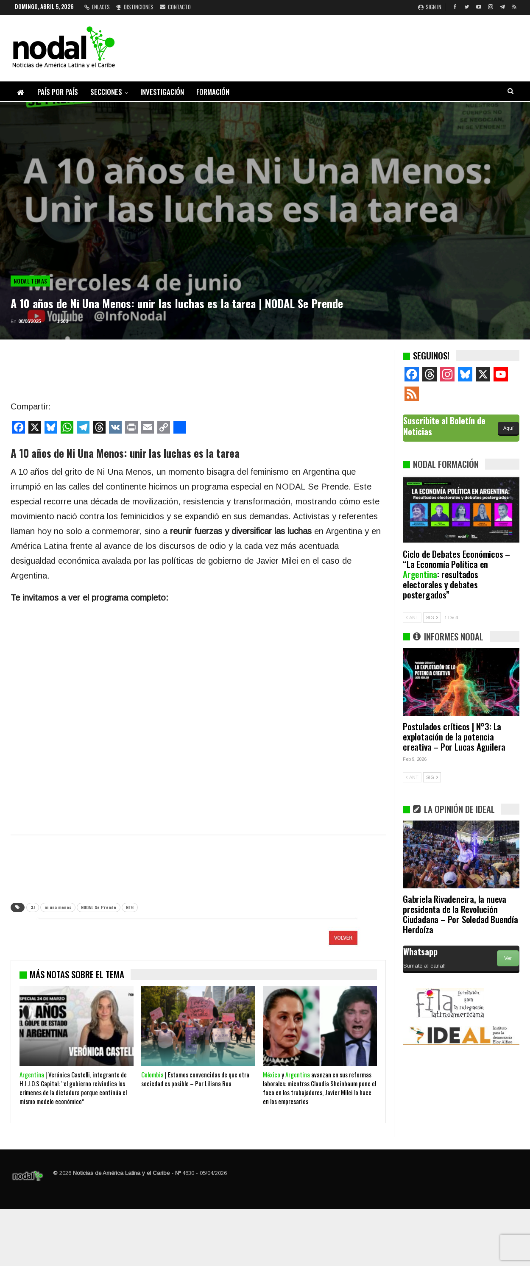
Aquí (508, 428)
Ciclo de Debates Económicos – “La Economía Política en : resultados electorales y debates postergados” (456, 574)
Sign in (429, 7)
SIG (432, 617)
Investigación (162, 91)
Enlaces (97, 7)
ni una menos (58, 907)
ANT (412, 617)
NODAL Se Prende (98, 907)
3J (33, 907)
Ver (508, 958)
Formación (212, 91)
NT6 (130, 907)
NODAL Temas (30, 281)
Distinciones (134, 7)
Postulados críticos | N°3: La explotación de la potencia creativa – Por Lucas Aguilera (454, 736)
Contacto (175, 7)
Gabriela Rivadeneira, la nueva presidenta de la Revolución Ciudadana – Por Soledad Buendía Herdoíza (460, 914)
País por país (57, 91)
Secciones (106, 91)
